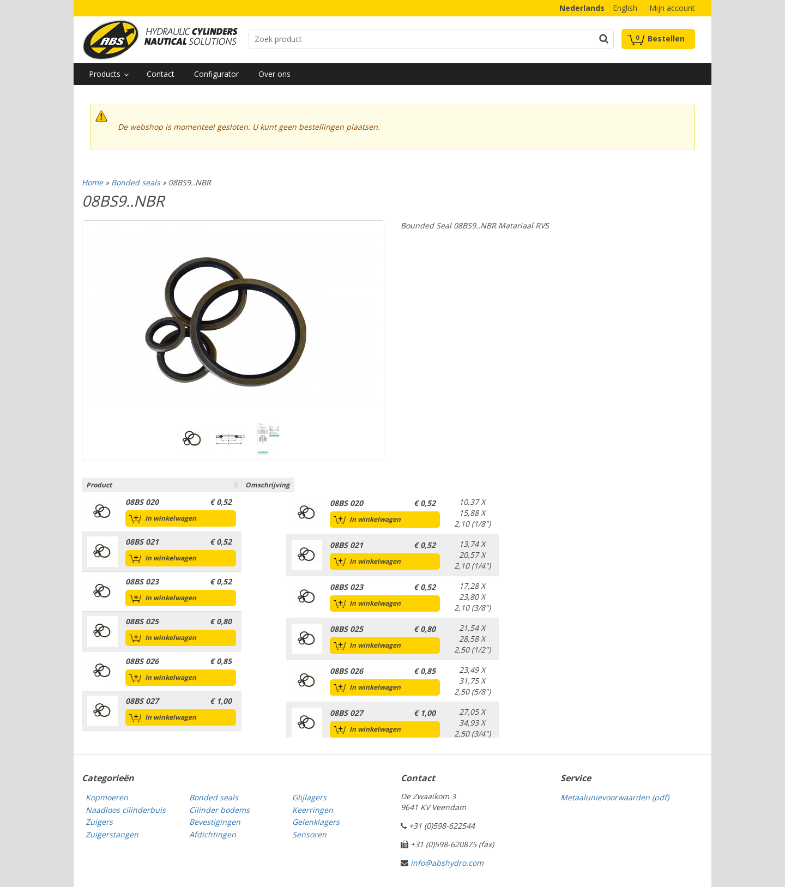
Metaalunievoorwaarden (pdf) (614, 797)
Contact (160, 74)
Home (92, 182)
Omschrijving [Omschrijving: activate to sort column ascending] (471, 485)
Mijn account (672, 8)
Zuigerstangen (112, 834)
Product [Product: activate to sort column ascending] (99, 485)
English (625, 8)
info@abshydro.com (447, 863)
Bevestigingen (214, 822)
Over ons (274, 74)
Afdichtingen (212, 834)
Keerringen (312, 810)
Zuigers (99, 822)
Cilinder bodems (219, 810)
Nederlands (582, 8)
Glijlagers (309, 797)
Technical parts (160, 40)
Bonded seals (135, 182)
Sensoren (309, 834)
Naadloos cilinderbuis (126, 810)
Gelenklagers (316, 822)
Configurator (216, 74)
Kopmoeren (107, 797)
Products (104, 74)
